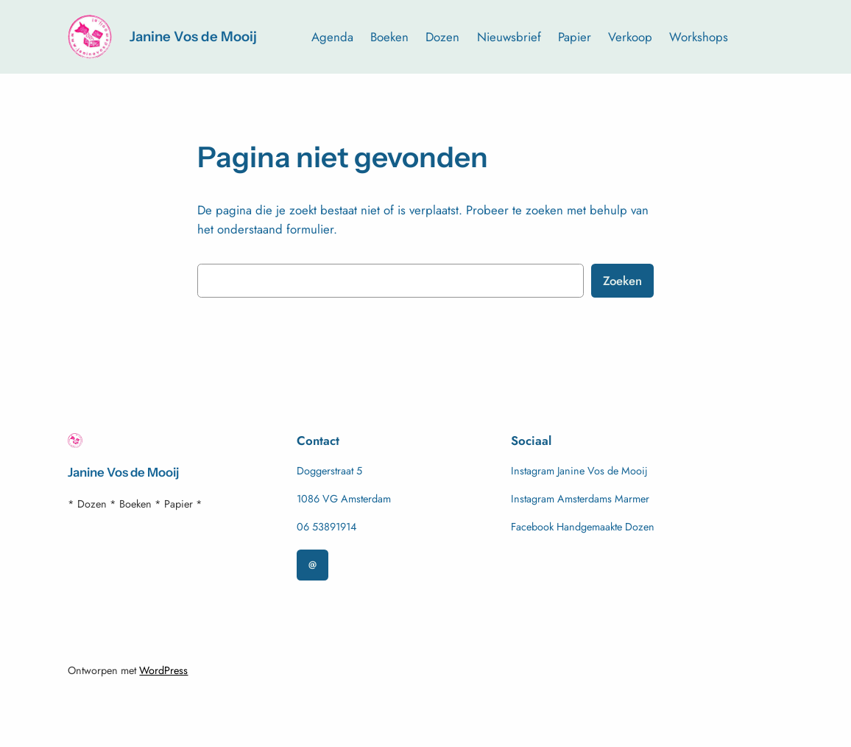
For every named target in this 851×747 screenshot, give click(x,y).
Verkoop (630, 37)
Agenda (332, 37)
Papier (574, 37)
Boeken (389, 37)
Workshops (698, 37)
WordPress (163, 670)
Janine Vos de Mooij (193, 36)
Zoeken (622, 281)
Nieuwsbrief (509, 37)
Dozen (442, 37)
